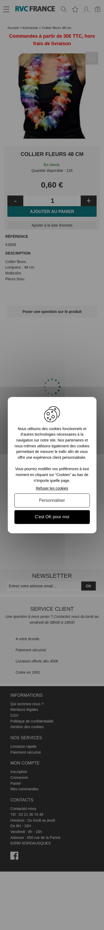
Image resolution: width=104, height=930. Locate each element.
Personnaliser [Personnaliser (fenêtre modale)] (52, 500)
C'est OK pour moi (52, 517)
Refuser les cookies (52, 488)
